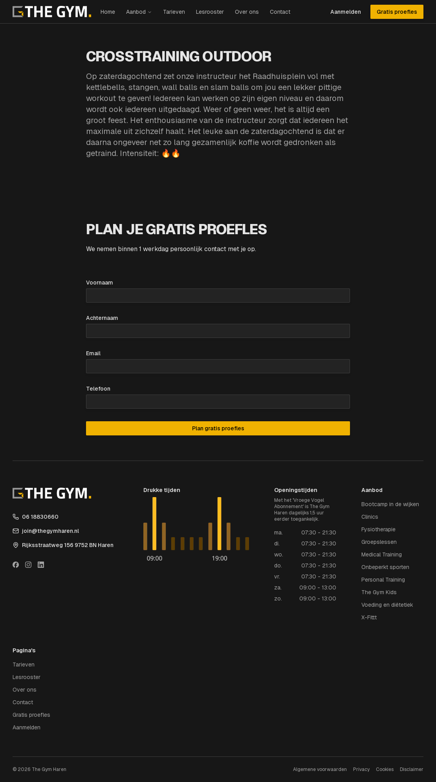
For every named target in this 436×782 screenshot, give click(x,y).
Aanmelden (345, 11)
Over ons (247, 11)
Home (108, 11)
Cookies (385, 769)
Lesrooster (210, 11)
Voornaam (99, 282)
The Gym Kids (379, 592)
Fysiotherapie (378, 529)
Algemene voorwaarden (320, 769)
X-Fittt (369, 617)
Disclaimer (411, 769)
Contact (280, 11)
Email (93, 353)
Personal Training (383, 579)
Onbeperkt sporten (385, 567)
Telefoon (98, 388)
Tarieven (174, 11)
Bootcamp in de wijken (390, 504)
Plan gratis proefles (218, 428)
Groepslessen (379, 541)
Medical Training (381, 554)
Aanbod (136, 11)
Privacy (361, 769)
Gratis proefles (397, 11)
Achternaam (102, 318)
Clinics (369, 516)
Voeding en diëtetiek (387, 604)
